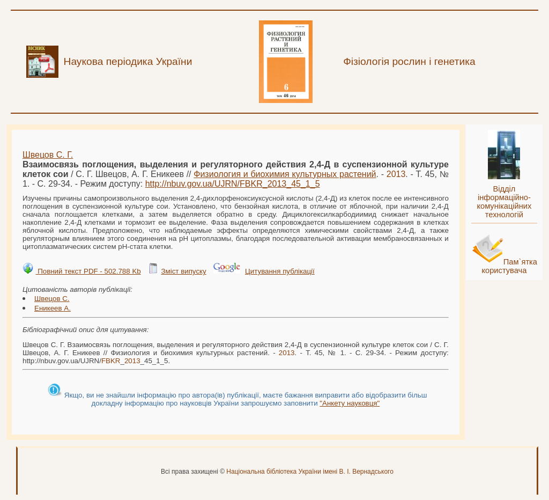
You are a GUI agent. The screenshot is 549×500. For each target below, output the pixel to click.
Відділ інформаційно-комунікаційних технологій (504, 202)
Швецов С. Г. (48, 154)
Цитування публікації (280, 271)
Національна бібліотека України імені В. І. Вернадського (310, 471)
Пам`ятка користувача (509, 266)
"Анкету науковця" (350, 403)
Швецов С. (52, 299)
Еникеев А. (52, 308)
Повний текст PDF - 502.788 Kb (87, 271)
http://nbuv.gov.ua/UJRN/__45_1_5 (232, 183)
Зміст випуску (183, 271)
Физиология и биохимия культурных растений (285, 174)
